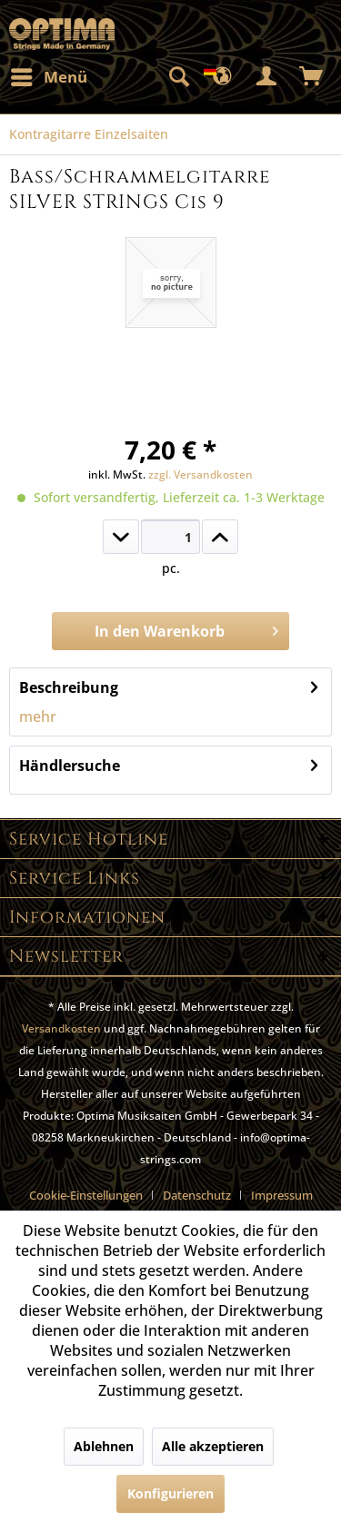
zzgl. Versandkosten (200, 474)
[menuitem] (48, 77)
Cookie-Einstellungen (86, 1195)
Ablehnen (104, 1446)
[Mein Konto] (267, 77)
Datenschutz (197, 1195)
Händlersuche (69, 766)
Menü (49, 75)
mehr (37, 716)
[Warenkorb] (312, 77)
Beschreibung (68, 687)
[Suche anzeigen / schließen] (178, 77)
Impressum (282, 1195)
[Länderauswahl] (223, 77)
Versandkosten (61, 1028)
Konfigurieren (170, 1493)
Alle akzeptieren (213, 1446)
